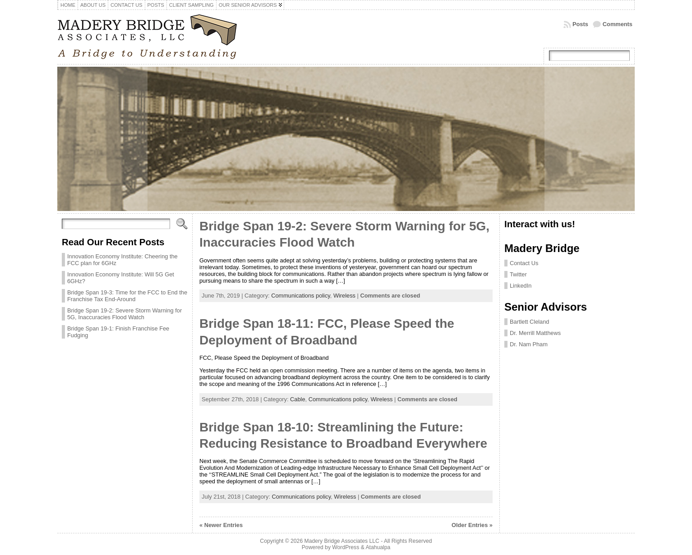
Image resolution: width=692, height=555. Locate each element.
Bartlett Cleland (529, 321)
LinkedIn (520, 285)
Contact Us (524, 263)
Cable (297, 399)
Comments (617, 24)
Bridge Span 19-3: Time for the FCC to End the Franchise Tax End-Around (127, 296)
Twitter (518, 274)
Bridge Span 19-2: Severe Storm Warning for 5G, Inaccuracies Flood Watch (124, 314)
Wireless (344, 295)
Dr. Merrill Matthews (535, 333)
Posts (580, 24)
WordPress (345, 547)
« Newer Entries (221, 525)
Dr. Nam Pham (529, 344)
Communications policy (300, 295)
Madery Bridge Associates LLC (341, 541)
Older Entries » (472, 525)
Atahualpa (377, 547)
